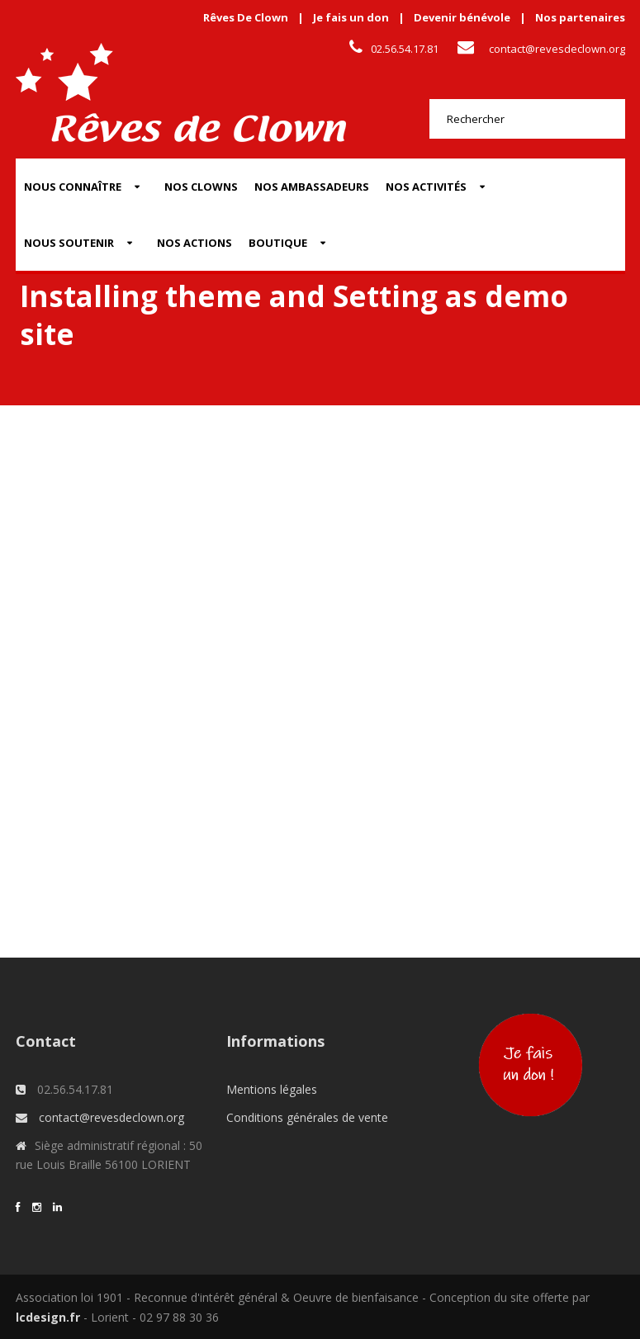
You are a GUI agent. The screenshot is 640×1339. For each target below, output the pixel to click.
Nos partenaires (580, 17)
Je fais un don (351, 17)
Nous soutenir (69, 242)
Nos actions (194, 242)
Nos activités (426, 186)
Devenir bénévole (462, 17)
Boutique (278, 242)
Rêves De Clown (245, 17)
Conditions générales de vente (307, 1117)
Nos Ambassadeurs (311, 186)
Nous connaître (72, 186)
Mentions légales (271, 1089)
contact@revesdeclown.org (557, 48)
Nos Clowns (201, 186)
